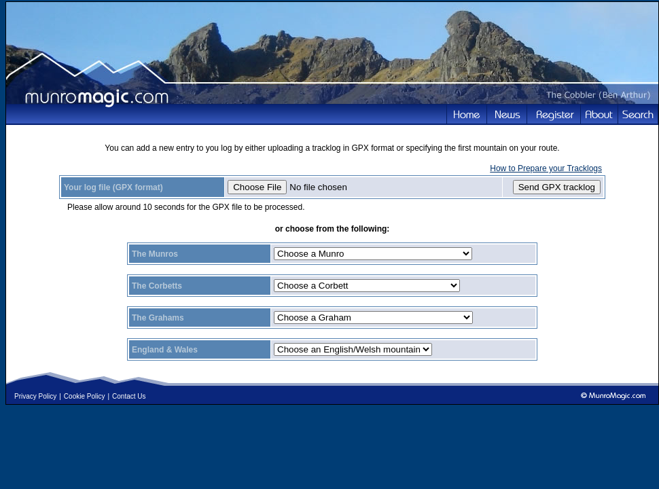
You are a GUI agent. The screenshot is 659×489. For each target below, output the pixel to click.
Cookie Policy (84, 396)
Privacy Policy (35, 396)
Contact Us (128, 396)
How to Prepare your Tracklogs (546, 168)
